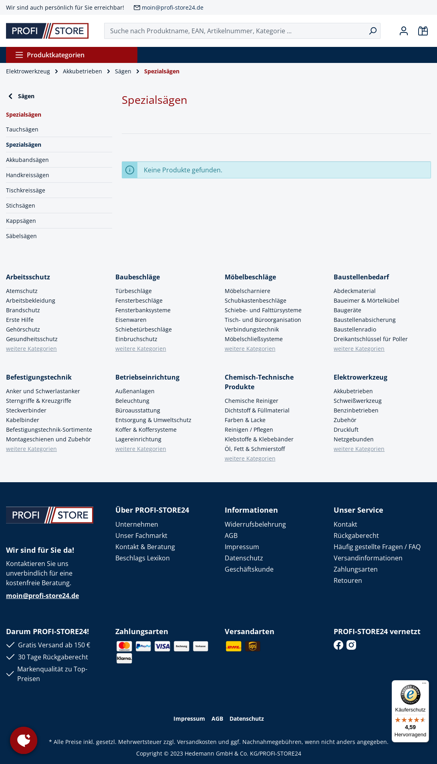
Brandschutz (23, 310)
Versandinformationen (368, 558)
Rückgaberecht (356, 535)
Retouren (348, 580)
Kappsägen (21, 220)
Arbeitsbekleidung (30, 300)
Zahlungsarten (356, 569)
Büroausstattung (137, 410)
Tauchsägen (22, 129)
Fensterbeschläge (139, 300)
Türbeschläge (133, 291)
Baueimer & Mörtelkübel (366, 300)
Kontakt (345, 524)
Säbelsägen (21, 236)
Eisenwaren (131, 319)
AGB (231, 535)
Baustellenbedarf (361, 277)
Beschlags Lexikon (142, 558)
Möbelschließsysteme (254, 339)
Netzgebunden (354, 439)
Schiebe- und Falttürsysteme (263, 310)
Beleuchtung (132, 400)
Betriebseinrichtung (147, 377)
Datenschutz (244, 558)
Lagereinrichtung (138, 439)
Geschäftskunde (249, 569)
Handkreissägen (27, 175)
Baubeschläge (137, 277)
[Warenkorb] (423, 31)
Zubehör (345, 420)
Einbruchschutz (136, 339)
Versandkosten (197, 742)
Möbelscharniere (247, 291)
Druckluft (346, 429)
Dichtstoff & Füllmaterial (257, 410)
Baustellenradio (355, 329)
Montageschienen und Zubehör (48, 439)
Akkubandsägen (27, 160)
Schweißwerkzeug (358, 400)
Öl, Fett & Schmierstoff (255, 449)
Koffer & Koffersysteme (146, 429)
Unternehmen (136, 524)
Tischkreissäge (25, 190)
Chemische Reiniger (251, 400)
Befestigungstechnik (39, 377)
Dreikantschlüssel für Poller (371, 339)
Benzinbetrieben (356, 410)
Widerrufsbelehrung (255, 524)
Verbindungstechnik (252, 329)
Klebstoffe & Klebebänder (259, 439)
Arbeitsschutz (28, 277)
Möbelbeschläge (250, 277)
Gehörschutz (23, 329)
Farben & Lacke (245, 420)
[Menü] (424, 685)
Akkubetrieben (353, 391)
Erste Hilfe (20, 319)
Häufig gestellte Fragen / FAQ (377, 546)
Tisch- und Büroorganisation (263, 319)
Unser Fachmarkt (141, 535)
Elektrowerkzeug (360, 377)
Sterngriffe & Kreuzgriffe (38, 400)
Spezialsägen (23, 144)
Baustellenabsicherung (365, 319)
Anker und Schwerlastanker (43, 391)
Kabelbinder (22, 420)
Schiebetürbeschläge (143, 329)
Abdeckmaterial (355, 291)
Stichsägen (20, 205)
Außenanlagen (135, 391)
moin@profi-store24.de (172, 7)
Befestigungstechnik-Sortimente (49, 429)
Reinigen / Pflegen (249, 429)
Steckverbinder (26, 410)
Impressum (242, 546)
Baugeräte (347, 310)
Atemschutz (22, 291)
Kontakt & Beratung (145, 546)
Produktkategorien (50, 55)
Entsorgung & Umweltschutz (153, 420)
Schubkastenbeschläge (255, 300)
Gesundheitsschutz (32, 339)
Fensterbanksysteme (143, 310)
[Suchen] (373, 31)
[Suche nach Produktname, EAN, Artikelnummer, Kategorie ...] (234, 31)
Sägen (20, 96)
